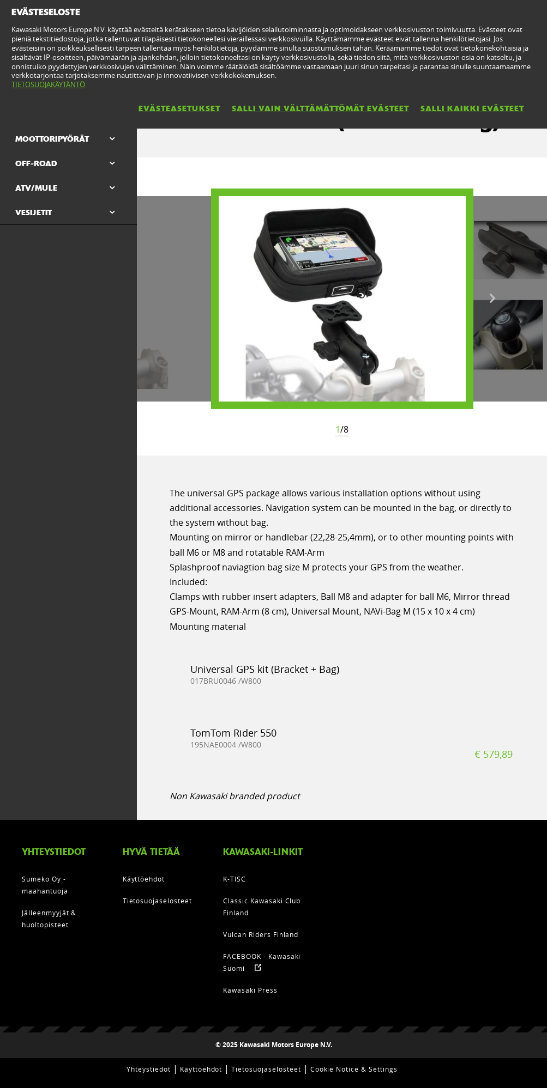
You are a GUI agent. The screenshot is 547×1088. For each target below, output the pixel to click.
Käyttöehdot (144, 878)
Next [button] (492, 298)
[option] (342, 299)
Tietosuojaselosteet (157, 900)
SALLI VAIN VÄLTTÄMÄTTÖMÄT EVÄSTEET (320, 108)
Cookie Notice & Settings (354, 1069)
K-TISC (234, 878)
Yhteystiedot (149, 1069)
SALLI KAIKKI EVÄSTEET (472, 108)
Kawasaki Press (250, 990)
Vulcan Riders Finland (260, 934)
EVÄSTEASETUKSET (179, 108)
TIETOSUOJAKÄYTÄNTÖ (48, 84)
